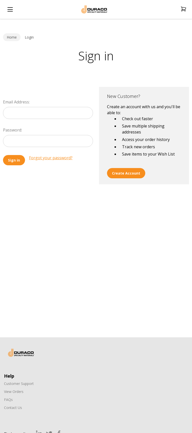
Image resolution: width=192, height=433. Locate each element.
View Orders (14, 391)
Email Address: (16, 102)
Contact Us (13, 407)
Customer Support (19, 383)
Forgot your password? (50, 158)
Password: (12, 130)
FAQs (8, 399)
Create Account (126, 173)
